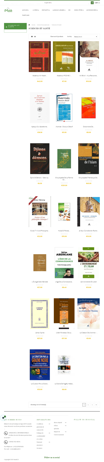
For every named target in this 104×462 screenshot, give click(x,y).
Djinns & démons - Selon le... (39, 178)
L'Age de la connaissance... (64, 282)
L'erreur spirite (39, 333)
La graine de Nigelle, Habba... (64, 384)
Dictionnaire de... (88, 127)
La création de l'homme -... (89, 333)
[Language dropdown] (48, 2)
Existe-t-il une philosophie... (39, 231)
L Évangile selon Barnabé (40, 282)
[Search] (78, 2)
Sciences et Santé (14, 26)
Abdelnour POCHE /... (64, 76)
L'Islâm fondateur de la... (64, 333)
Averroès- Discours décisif (64, 127)
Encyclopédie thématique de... (88, 178)
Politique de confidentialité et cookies (41, 436)
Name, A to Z (86, 36)
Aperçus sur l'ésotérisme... (39, 127)
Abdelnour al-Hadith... (39, 76)
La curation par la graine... (40, 384)
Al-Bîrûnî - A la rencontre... (89, 76)
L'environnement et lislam (88, 282)
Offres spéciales (58, 425)
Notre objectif (58, 422)
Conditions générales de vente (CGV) (42, 427)
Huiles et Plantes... (64, 231)
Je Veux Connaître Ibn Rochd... (88, 231)
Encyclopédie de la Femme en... (64, 179)
